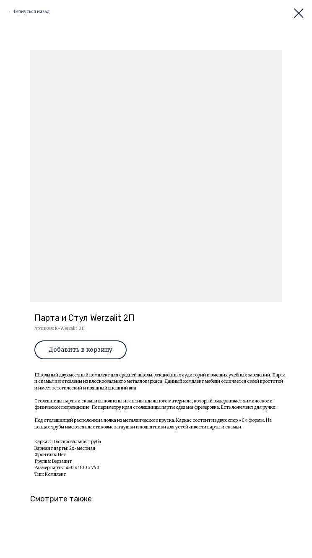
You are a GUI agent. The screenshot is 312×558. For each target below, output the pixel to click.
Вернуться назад (31, 11)
